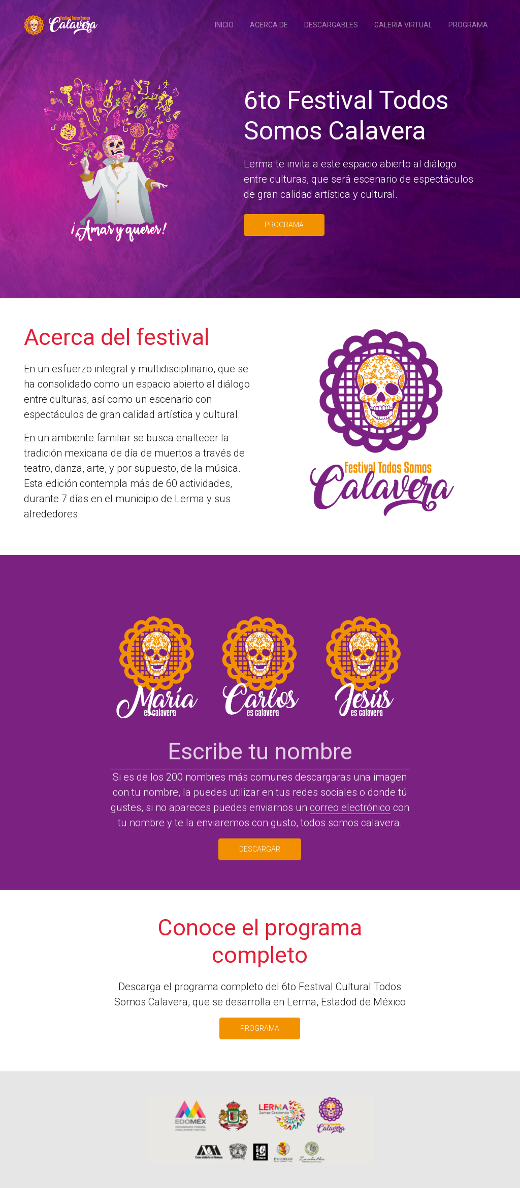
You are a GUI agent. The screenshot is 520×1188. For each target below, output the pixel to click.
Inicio (224, 25)
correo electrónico (350, 819)
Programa (468, 25)
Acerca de (269, 25)
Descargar (259, 860)
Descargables (331, 25)
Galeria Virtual (403, 25)
